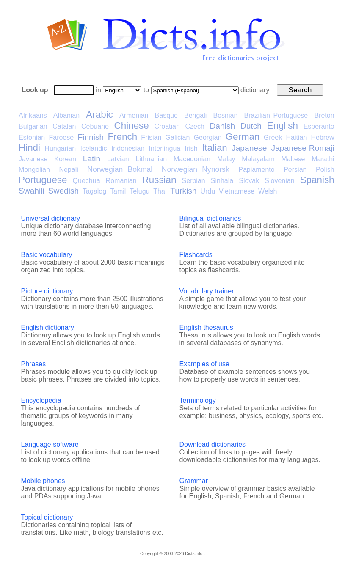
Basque (166, 115)
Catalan (64, 126)
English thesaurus (206, 327)
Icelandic (93, 148)
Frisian (151, 137)
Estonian (32, 137)
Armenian (133, 115)
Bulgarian (33, 126)
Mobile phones (43, 480)
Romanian (121, 180)
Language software (50, 444)
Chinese (131, 125)
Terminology (197, 400)
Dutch (251, 126)
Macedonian (192, 159)
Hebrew (322, 137)
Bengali (195, 115)
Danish (222, 126)
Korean (65, 159)
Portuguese (43, 179)
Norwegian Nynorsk (195, 169)
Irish (191, 148)
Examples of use (204, 364)
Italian (214, 147)
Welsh (267, 191)
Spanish (317, 179)
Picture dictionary (47, 291)
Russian (159, 179)
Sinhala (222, 180)
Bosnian (225, 115)
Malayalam (258, 159)
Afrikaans (33, 115)
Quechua (86, 180)
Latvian (118, 159)
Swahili (31, 190)
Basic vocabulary (46, 254)
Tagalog (94, 191)
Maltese (293, 159)
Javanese (33, 159)
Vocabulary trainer (206, 291)
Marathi (323, 159)
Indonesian (127, 148)
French (122, 136)
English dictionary (47, 327)
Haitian (296, 137)
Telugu (139, 191)
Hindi (29, 147)
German (243, 136)
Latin (92, 158)
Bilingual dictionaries (210, 218)
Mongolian (34, 169)
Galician (178, 137)
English (282, 125)
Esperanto (319, 126)
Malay (226, 159)
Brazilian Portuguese (276, 115)
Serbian (193, 180)
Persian (295, 169)
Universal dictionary (50, 218)
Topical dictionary (47, 517)
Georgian (208, 137)
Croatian (166, 126)
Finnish (90, 137)
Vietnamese (236, 191)
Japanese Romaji (302, 148)
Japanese (249, 148)
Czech (194, 126)
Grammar (193, 480)
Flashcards (196, 254)
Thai (159, 191)
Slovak (249, 180)
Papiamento (256, 169)
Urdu (207, 191)
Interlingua (165, 148)
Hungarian (60, 148)
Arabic (99, 114)
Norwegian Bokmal (119, 169)
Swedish (63, 190)
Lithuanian (151, 159)
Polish (325, 169)
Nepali (68, 169)
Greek (273, 137)
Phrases (33, 364)
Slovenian (279, 180)
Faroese (61, 137)
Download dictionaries (212, 444)
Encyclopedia (41, 400)
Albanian (66, 115)
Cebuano (95, 126)
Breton (324, 115)
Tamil (118, 191)
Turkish (183, 190)
